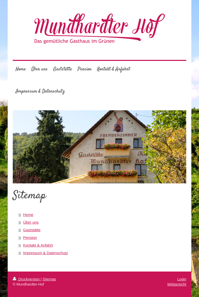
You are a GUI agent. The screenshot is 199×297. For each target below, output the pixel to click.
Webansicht (176, 284)
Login (181, 279)
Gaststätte (32, 230)
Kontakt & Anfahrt (38, 245)
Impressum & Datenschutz (45, 253)
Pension (30, 237)
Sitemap (49, 279)
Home (28, 214)
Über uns (31, 222)
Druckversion (27, 279)
